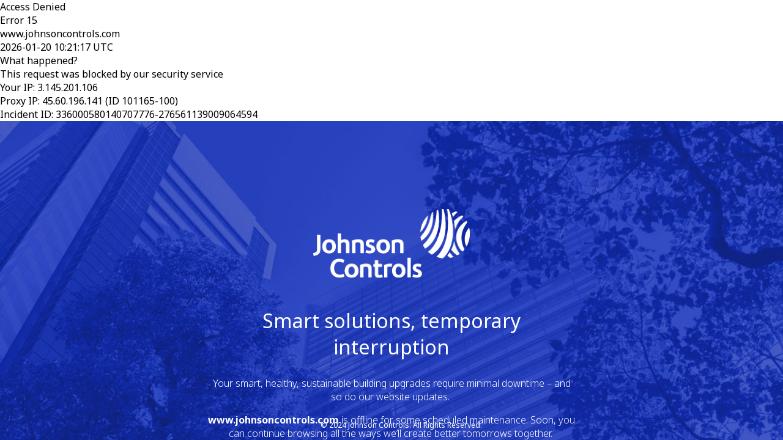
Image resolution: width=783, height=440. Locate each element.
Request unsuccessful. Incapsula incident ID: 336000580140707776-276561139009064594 (391, 220)
